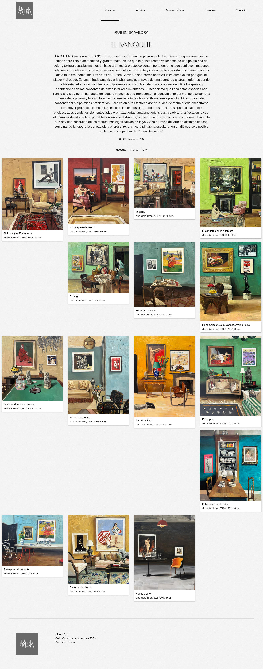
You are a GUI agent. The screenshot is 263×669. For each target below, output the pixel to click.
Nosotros (210, 10)
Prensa (134, 149)
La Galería (24, 10)
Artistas (140, 10)
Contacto (241, 10)
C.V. (145, 149)
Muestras (110, 10)
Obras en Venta (175, 10)
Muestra (120, 149)
